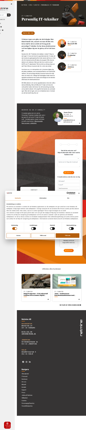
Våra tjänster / (42, 5)
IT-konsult (31, 391)
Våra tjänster (9, 19)
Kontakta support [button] (11, 425)
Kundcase (7, 23)
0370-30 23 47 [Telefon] (70, 128)
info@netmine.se (35, 348)
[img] (80, 341)
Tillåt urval (43, 235)
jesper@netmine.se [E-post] (71, 126)
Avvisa (18, 235)
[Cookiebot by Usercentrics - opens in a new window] (68, 193)
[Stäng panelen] (79, 193)
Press (30, 407)
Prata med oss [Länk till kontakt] (35, 33)
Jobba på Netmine (33, 409)
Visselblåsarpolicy (33, 420)
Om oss (7, 27)
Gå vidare (70, 179)
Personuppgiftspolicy (34, 417)
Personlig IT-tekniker (57, 5)
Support (30, 404)
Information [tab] (43, 198)
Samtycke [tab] (18, 198)
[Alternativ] (70, 165)
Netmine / (31, 5)
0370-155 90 (33, 346)
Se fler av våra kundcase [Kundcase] (69, 319)
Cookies (30, 415)
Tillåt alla (67, 235)
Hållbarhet (31, 412)
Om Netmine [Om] (70, 264)
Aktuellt (8, 30)
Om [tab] (68, 198)
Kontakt (6, 33)
